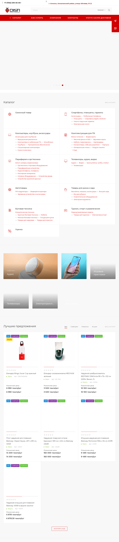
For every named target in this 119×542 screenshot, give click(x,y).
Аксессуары (76, 116)
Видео (81, 163)
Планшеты (78, 119)
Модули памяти (98, 147)
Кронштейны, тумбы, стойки (98, 163)
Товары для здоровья (26, 220)
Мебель (44, 215)
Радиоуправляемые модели (82, 212)
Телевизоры (78, 165)
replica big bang (7, 91)
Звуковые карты (99, 139)
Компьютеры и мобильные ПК (29, 142)
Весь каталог (110, 102)
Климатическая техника (24, 212)
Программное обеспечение (39, 145)
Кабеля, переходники (82, 142)
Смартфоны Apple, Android (95, 119)
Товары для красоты (45, 220)
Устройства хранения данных (29, 179)
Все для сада (104, 191)
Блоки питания (77, 137)
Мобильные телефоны (92, 116)
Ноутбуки (21, 145)
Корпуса (105, 145)
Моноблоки (48, 142)
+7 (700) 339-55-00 (12, 3)
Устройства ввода (45, 176)
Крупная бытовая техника (28, 215)
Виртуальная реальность (27, 139)
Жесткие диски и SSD (82, 139)
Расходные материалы (26, 173)
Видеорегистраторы (38, 191)
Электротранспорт (99, 215)
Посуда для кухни (47, 217)
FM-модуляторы (21, 191)
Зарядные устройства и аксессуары (31, 194)
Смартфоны (71, 274)
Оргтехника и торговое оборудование (33, 165)
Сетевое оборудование (27, 176)
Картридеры (98, 142)
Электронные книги (81, 124)
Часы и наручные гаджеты (84, 121)
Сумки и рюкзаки (24, 150)
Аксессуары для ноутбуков (25, 137)
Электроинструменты (82, 199)
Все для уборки (80, 194)
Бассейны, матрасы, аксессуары (83, 191)
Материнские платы (82, 147)
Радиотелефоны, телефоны (28, 171)
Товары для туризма (81, 215)
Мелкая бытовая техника (27, 217)
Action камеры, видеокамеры (26, 163)
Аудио (73, 163)
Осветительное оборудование (85, 197)
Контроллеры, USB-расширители (87, 145)
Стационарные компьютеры (29, 147)
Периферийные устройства (28, 168)
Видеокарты (91, 137)
